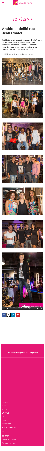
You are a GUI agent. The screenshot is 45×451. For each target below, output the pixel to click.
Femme (4, 420)
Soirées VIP (6, 424)
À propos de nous (9, 443)
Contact (5, 436)
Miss (4, 416)
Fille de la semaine (9, 427)
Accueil (5, 402)
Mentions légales (9, 439)
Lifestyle (5, 413)
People (4, 406)
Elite (4, 431)
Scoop (4, 409)
